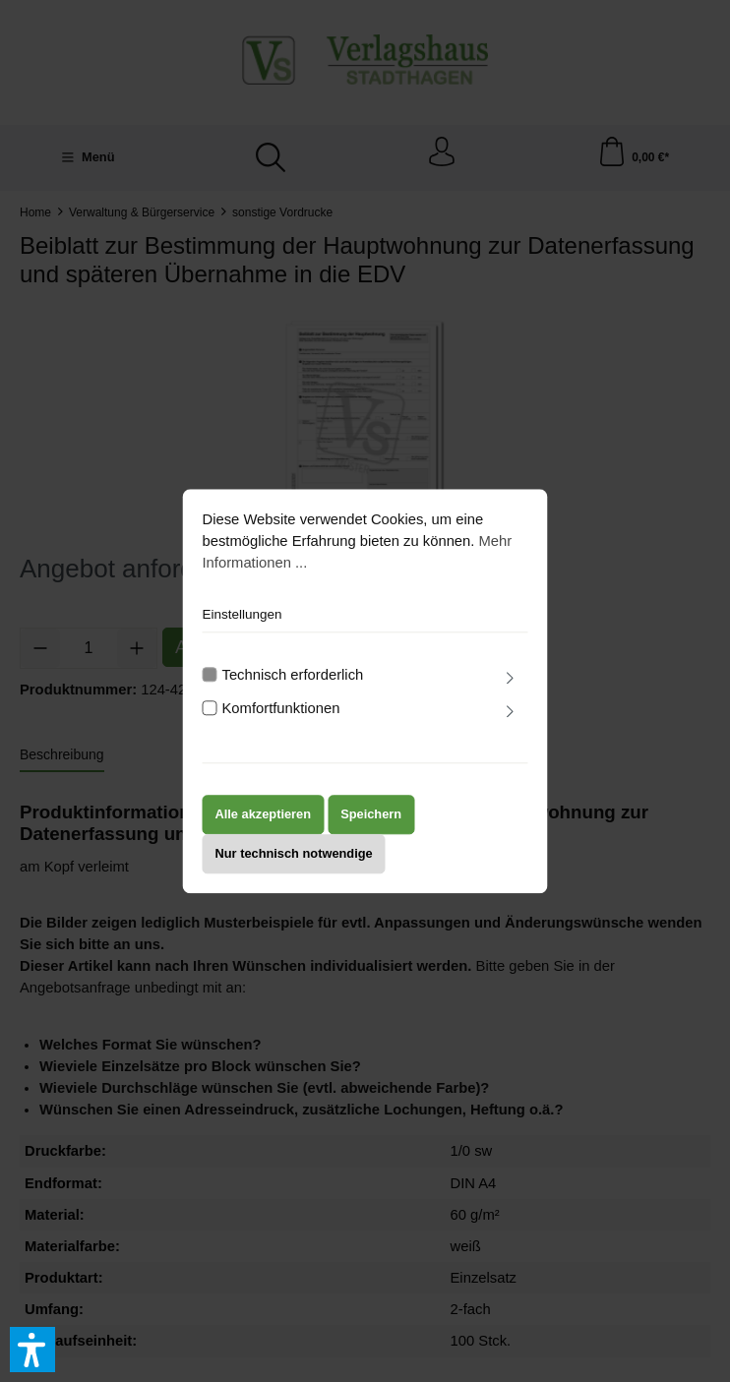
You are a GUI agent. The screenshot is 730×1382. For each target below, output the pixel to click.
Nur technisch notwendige (294, 854)
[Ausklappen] (509, 678)
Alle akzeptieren (263, 815)
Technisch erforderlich (293, 675)
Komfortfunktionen (281, 708)
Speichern (370, 815)
